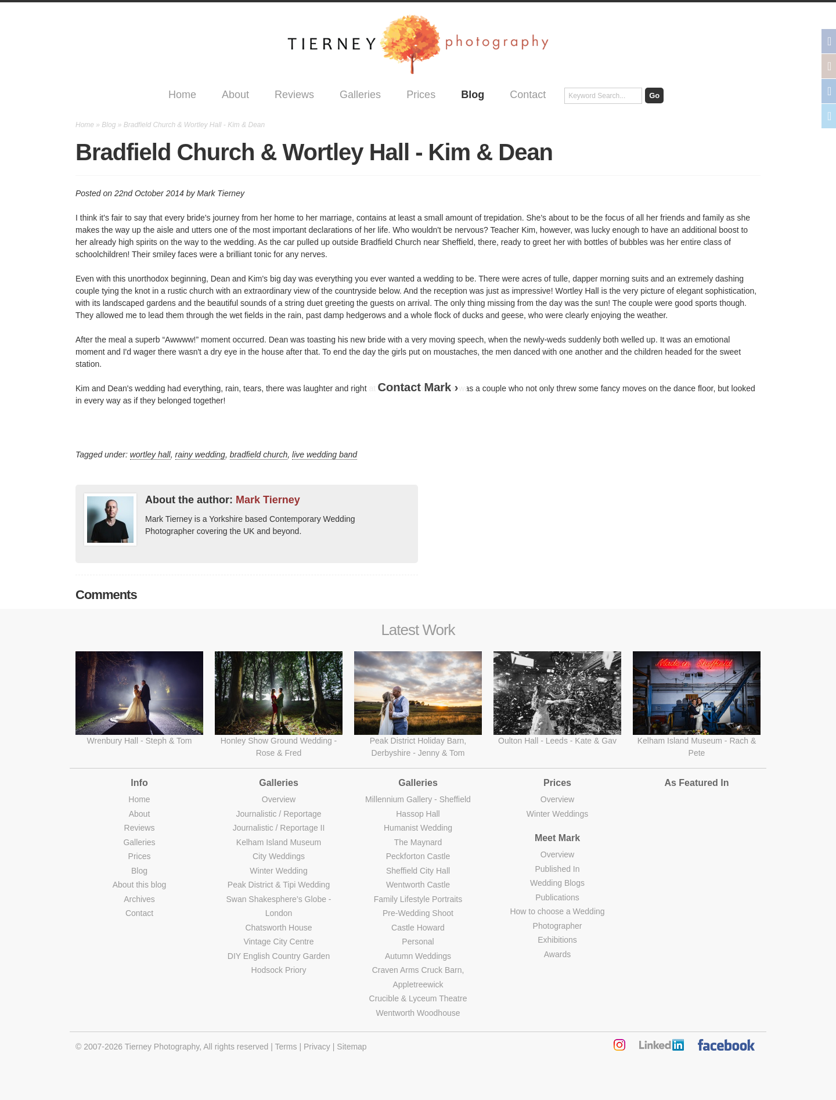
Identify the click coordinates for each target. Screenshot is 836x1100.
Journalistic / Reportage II (279, 827)
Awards (557, 954)
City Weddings (279, 856)
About (235, 94)
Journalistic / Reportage (278, 813)
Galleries (360, 94)
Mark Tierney (268, 500)
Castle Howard (418, 927)
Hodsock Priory (279, 970)
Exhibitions (557, 939)
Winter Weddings (557, 813)
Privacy (317, 1046)
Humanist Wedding (418, 827)
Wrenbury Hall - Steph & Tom (139, 740)
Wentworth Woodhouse (418, 1013)
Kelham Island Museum (278, 842)
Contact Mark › (418, 387)
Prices (420, 94)
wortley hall (150, 454)
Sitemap (351, 1046)
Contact (528, 94)
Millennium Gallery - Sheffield (418, 799)
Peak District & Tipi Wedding (279, 884)
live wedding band (324, 454)
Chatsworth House (278, 927)
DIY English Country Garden (279, 956)
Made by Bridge (418, 1082)
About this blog (140, 884)
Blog (472, 94)
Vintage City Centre (278, 941)
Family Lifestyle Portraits (418, 899)
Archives (139, 899)
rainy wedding (200, 454)
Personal (418, 941)
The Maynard (418, 842)
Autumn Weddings (418, 956)
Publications (557, 897)
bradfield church (259, 454)
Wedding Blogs (557, 883)
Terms (286, 1046)
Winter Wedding (278, 870)
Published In (557, 869)
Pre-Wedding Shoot (418, 913)
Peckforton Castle (418, 856)
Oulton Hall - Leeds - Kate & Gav (557, 740)
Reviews (294, 94)
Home (182, 94)
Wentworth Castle (418, 884)
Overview (279, 799)
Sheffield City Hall (418, 870)
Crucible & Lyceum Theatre (418, 998)
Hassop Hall (417, 813)
